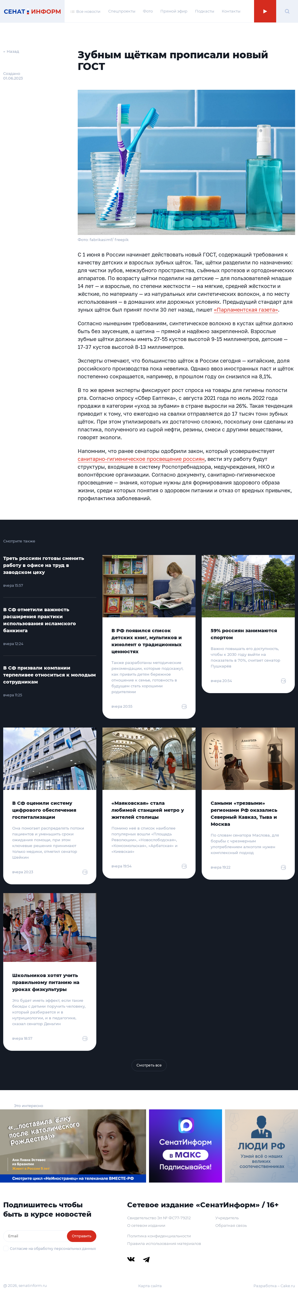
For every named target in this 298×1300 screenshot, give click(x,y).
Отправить (81, 1236)
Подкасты (204, 11)
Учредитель (227, 1217)
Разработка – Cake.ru (274, 1285)
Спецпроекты (121, 11)
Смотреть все (149, 1065)
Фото (148, 11)
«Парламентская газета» (246, 309)
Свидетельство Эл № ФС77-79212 (159, 1217)
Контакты (231, 11)
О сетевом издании (146, 1225)
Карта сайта (150, 1285)
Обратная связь (231, 1225)
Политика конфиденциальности (159, 1236)
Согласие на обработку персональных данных (53, 1248)
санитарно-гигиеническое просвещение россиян (141, 459)
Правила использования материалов (164, 1243)
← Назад (11, 51)
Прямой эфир (173, 11)
